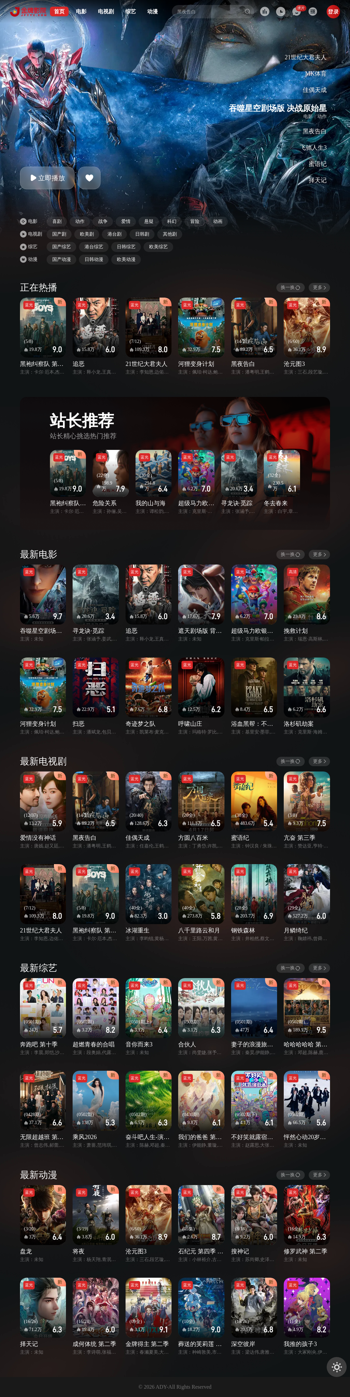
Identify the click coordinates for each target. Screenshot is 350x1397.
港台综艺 (94, 246)
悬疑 (149, 221)
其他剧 (170, 234)
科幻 (171, 221)
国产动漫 (61, 259)
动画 (217, 221)
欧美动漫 (126, 259)
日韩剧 (142, 234)
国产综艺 (61, 246)
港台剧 (115, 234)
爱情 (126, 221)
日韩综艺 (126, 246)
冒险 (194, 221)
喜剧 (57, 221)
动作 (80, 221)
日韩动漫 (94, 259)
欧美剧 (87, 234)
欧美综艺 (158, 246)
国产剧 (59, 234)
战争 (103, 221)
